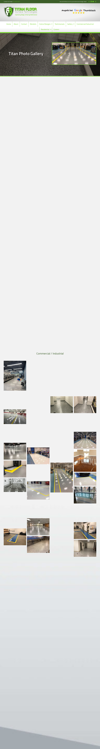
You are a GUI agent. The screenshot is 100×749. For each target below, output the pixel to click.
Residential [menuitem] (45, 29)
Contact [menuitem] (24, 24)
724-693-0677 (16, 1)
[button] (52, 24)
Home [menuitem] (8, 24)
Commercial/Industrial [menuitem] (85, 24)
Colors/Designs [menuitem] (45, 24)
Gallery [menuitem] (70, 24)
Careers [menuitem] (56, 29)
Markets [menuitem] (33, 24)
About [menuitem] (16, 24)
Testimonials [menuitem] (59, 24)
